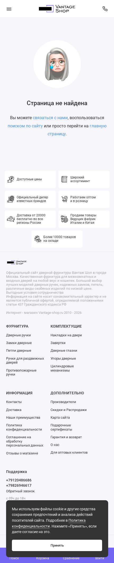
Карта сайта (60, 417)
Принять (57, 545)
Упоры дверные (63, 358)
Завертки (58, 343)
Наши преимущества (23, 417)
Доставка (13, 410)
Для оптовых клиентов (69, 452)
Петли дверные (18, 350)
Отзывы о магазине (22, 453)
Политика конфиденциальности (24, 427)
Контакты (14, 402)
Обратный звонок (20, 491)
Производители (63, 402)
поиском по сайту (25, 125)
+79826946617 (18, 485)
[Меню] (9, 9)
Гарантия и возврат (66, 437)
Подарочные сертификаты (61, 427)
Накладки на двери (66, 335)
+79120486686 (18, 480)
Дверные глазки (64, 350)
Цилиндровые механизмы (62, 368)
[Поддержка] (105, 9)
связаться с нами (50, 117)
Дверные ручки (18, 335)
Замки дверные (19, 343)
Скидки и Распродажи (69, 410)
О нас (55, 445)
